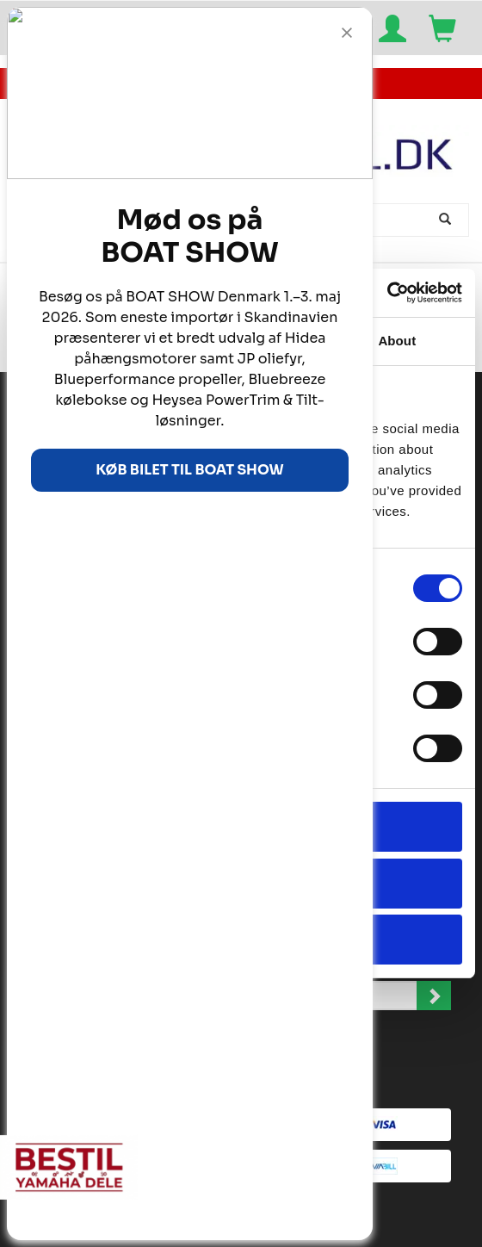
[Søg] (447, 220)
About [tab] (397, 340)
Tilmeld (434, 995)
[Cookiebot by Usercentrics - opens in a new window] (387, 293)
